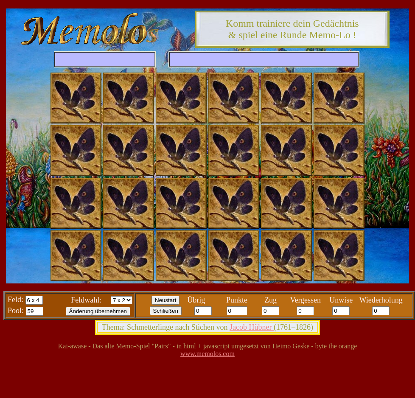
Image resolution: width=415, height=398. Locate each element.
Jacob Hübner (252, 327)
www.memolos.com (207, 353)
